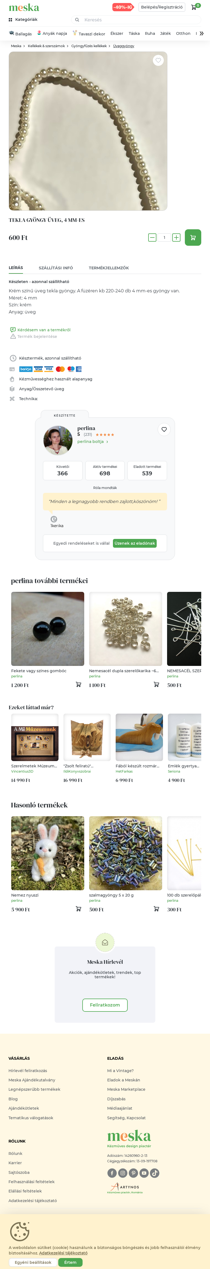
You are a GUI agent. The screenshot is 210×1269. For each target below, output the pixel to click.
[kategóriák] (24, 19)
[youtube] (144, 1173)
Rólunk (15, 1153)
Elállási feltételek (25, 1191)
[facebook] (112, 1173)
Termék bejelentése (33, 336)
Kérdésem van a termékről (40, 330)
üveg (59, 388)
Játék (165, 33)
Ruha (150, 33)
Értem (70, 1262)
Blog (13, 1098)
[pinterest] (133, 1173)
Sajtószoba (19, 1172)
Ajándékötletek (23, 1108)
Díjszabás (116, 1098)
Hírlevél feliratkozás (27, 1070)
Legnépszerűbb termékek (34, 1089)
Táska (134, 33)
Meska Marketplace (126, 1089)
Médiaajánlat (119, 1108)
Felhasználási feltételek (31, 1181)
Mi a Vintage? (120, 1070)
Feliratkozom (105, 1005)
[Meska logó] (154, 1139)
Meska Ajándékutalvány (31, 1080)
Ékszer (116, 33)
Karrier (15, 1163)
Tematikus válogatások (30, 1117)
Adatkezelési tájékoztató (32, 1200)
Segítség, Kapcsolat (126, 1117)
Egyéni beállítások (33, 1262)
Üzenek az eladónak (135, 543)
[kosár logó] (194, 7)
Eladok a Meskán (123, 1080)
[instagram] (122, 1173)
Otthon (183, 33)
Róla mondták (105, 488)
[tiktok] (154, 1173)
